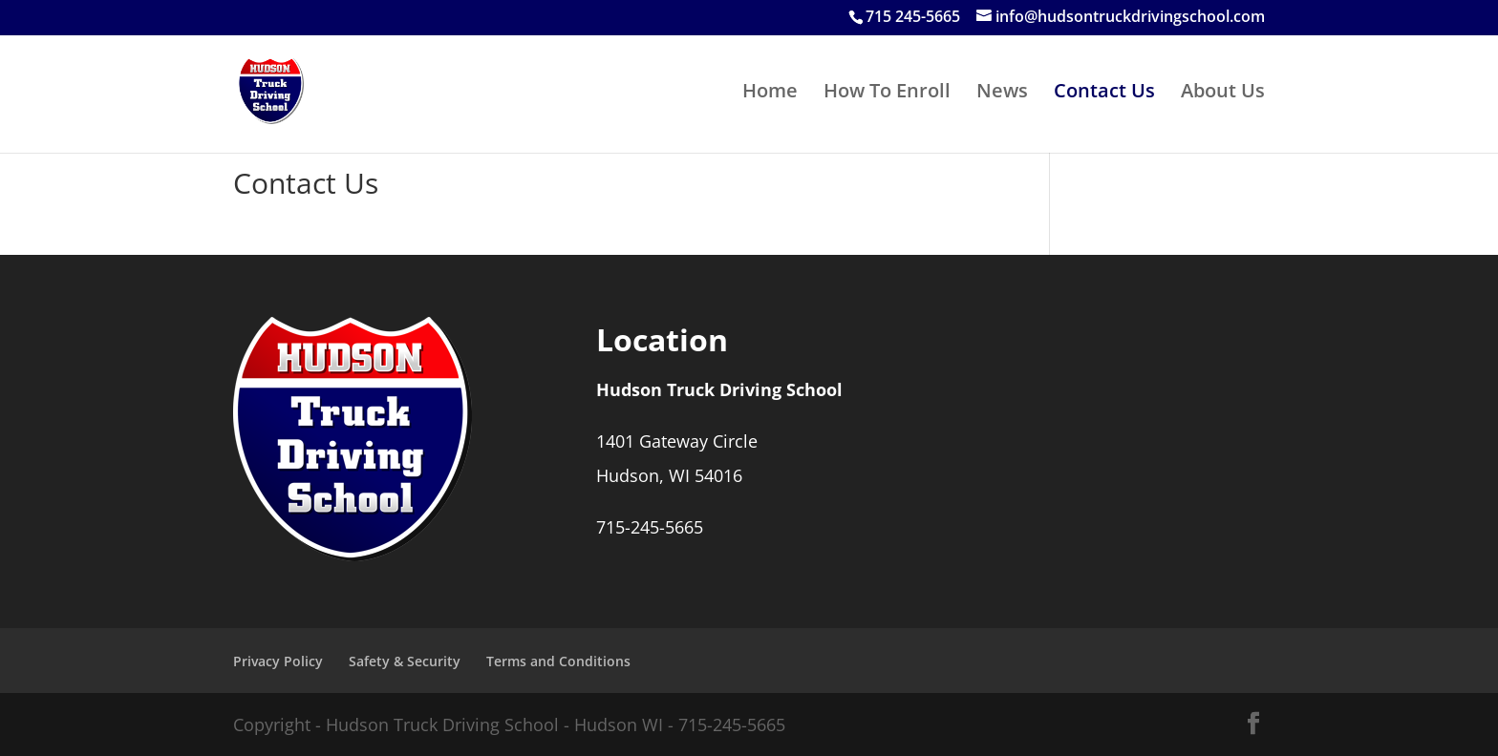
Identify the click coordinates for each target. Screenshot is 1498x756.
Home (770, 93)
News (1002, 93)
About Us (1223, 93)
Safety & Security (404, 661)
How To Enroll (887, 93)
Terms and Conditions (558, 661)
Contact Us (1104, 93)
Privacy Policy (278, 661)
